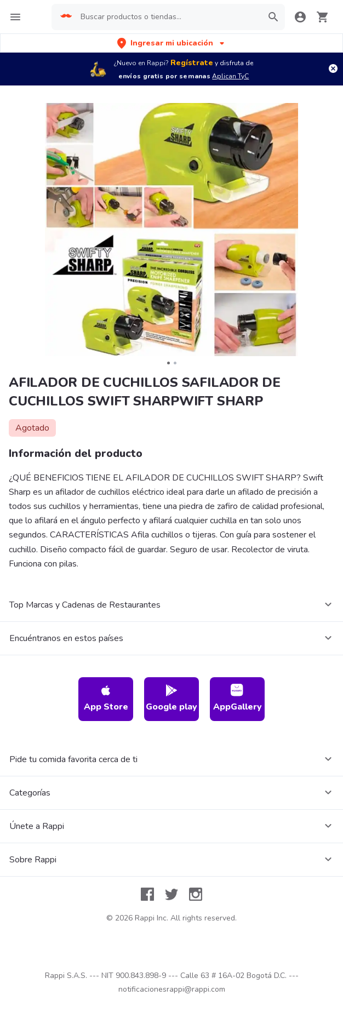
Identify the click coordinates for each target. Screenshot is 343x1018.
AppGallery (237, 698)
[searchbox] (168, 17)
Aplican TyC (230, 76)
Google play (171, 698)
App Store (106, 698)
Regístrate (191, 63)
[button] (171, 43)
